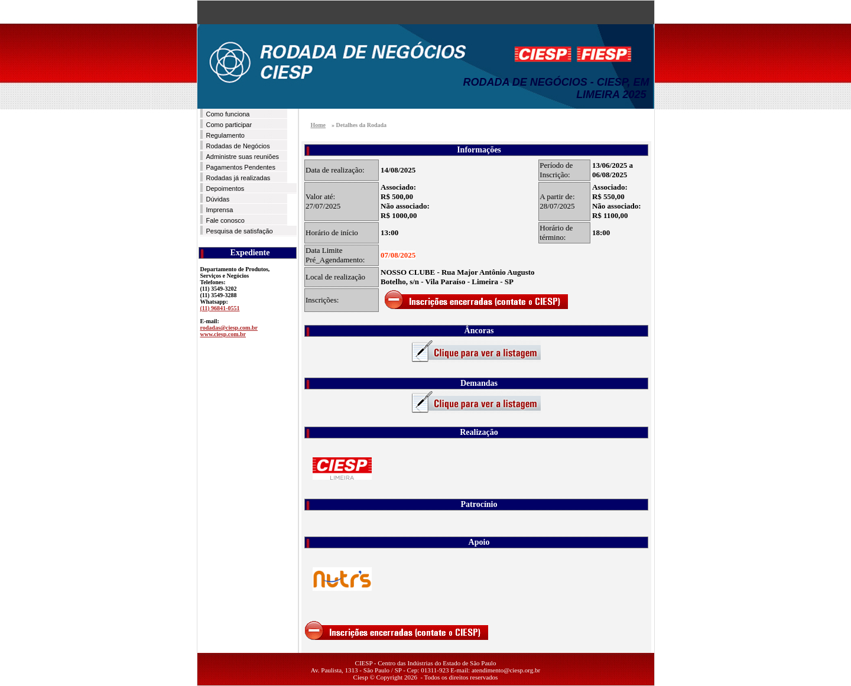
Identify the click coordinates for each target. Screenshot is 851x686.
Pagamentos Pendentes (240, 167)
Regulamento (225, 135)
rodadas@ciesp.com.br (229, 327)
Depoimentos (225, 188)
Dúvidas (218, 199)
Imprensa (219, 209)
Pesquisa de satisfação (239, 231)
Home (318, 125)
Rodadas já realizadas (238, 177)
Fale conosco (225, 220)
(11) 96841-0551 (220, 308)
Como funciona (228, 114)
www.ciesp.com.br (223, 334)
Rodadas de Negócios (238, 145)
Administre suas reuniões (243, 156)
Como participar (229, 124)
